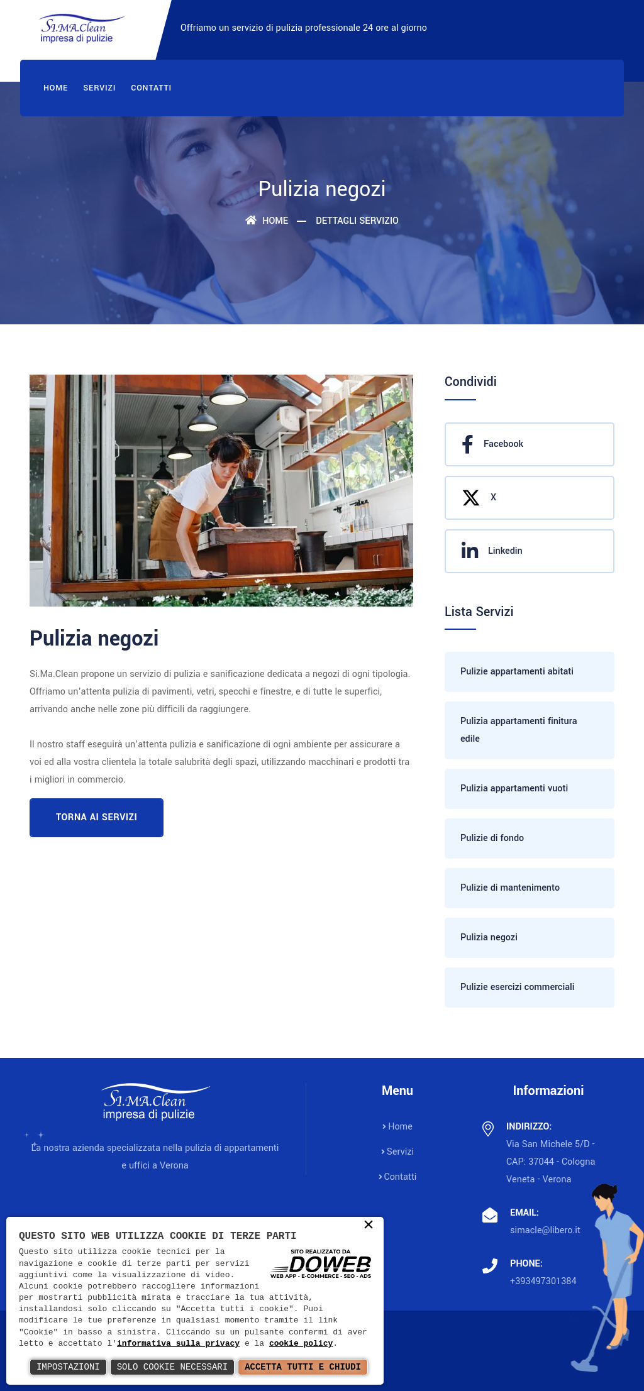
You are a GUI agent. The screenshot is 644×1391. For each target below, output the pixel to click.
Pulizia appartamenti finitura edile (518, 730)
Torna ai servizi (96, 817)
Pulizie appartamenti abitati (517, 671)
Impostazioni (68, 1367)
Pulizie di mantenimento (510, 887)
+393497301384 (543, 1281)
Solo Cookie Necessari (172, 1367)
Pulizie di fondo (492, 838)
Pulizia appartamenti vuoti (514, 788)
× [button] (368, 1225)
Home (55, 88)
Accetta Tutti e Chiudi (303, 1367)
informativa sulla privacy (178, 1344)
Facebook (492, 444)
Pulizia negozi (489, 937)
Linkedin (492, 551)
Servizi (99, 88)
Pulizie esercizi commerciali (517, 987)
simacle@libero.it (545, 1230)
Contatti (151, 88)
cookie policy (301, 1344)
